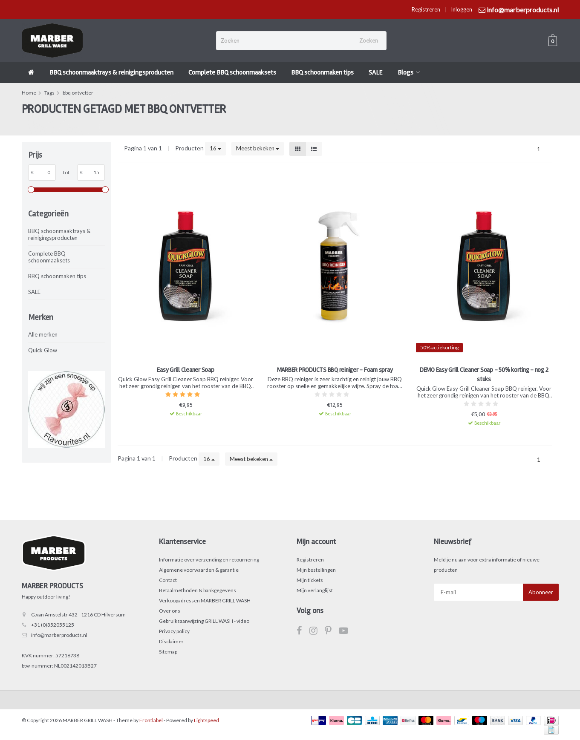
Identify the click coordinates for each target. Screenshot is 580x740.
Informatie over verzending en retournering (209, 559)
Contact (168, 580)
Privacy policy (174, 631)
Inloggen (461, 9)
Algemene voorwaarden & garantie (199, 570)
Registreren (426, 9)
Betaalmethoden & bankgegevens (197, 590)
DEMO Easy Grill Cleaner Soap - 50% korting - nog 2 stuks (484, 374)
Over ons (169, 611)
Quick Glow (42, 350)
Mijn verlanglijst (315, 590)
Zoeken (368, 40)
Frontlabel (151, 720)
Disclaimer (171, 641)
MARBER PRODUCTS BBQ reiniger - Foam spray (335, 370)
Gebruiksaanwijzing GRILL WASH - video (204, 621)
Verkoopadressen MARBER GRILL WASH (205, 600)
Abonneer (540, 592)
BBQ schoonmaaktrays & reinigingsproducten (111, 72)
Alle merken (43, 334)
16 (215, 148)
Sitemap (168, 651)
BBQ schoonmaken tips (322, 72)
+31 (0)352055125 (52, 625)
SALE (376, 72)
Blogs (409, 72)
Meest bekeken (257, 148)
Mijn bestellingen (316, 570)
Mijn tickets (310, 580)
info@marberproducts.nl (59, 635)
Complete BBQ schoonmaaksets (232, 72)
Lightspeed (206, 720)
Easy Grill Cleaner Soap (185, 370)
